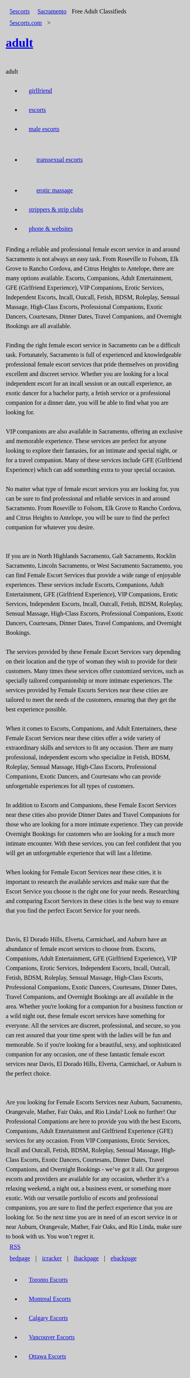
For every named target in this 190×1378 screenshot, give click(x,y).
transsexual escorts (59, 159)
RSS (15, 1246)
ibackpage (86, 1258)
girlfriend (40, 90)
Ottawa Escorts (47, 1356)
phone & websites (51, 228)
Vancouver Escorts (52, 1337)
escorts (37, 110)
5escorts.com (26, 23)
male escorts (44, 129)
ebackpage (124, 1258)
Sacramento (51, 11)
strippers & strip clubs (56, 209)
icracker (52, 1258)
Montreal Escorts (50, 1299)
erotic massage (54, 190)
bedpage (20, 1258)
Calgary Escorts (48, 1318)
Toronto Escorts (48, 1279)
